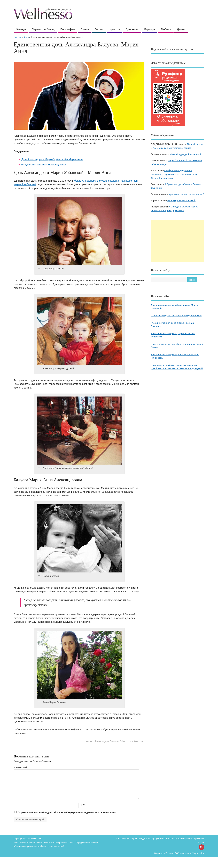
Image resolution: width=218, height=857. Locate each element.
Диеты (181, 29)
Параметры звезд (43, 29)
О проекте (159, 853)
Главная (17, 37)
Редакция (170, 853)
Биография (67, 29)
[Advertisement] (177, 241)
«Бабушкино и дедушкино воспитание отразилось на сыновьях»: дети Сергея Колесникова (174, 174)
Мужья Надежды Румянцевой (185, 154)
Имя (83, 805)
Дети (26, 37)
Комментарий (20, 767)
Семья (85, 29)
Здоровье (132, 29)
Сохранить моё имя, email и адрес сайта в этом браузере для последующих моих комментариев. (67, 812)
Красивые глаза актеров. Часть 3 (186, 194)
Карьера (149, 29)
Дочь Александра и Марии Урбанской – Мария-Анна (52, 159)
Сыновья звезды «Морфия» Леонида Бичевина (176, 315)
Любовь (166, 29)
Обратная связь (183, 853)
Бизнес (99, 29)
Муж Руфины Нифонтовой (181, 200)
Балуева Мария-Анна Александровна (43, 164)
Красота (115, 29)
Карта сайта (198, 853)
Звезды (21, 29)
